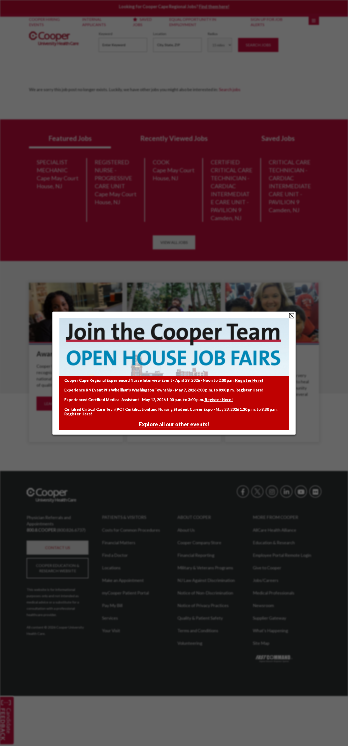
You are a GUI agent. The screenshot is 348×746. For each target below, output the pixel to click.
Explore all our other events (173, 424)
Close (291, 315)
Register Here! (249, 380)
